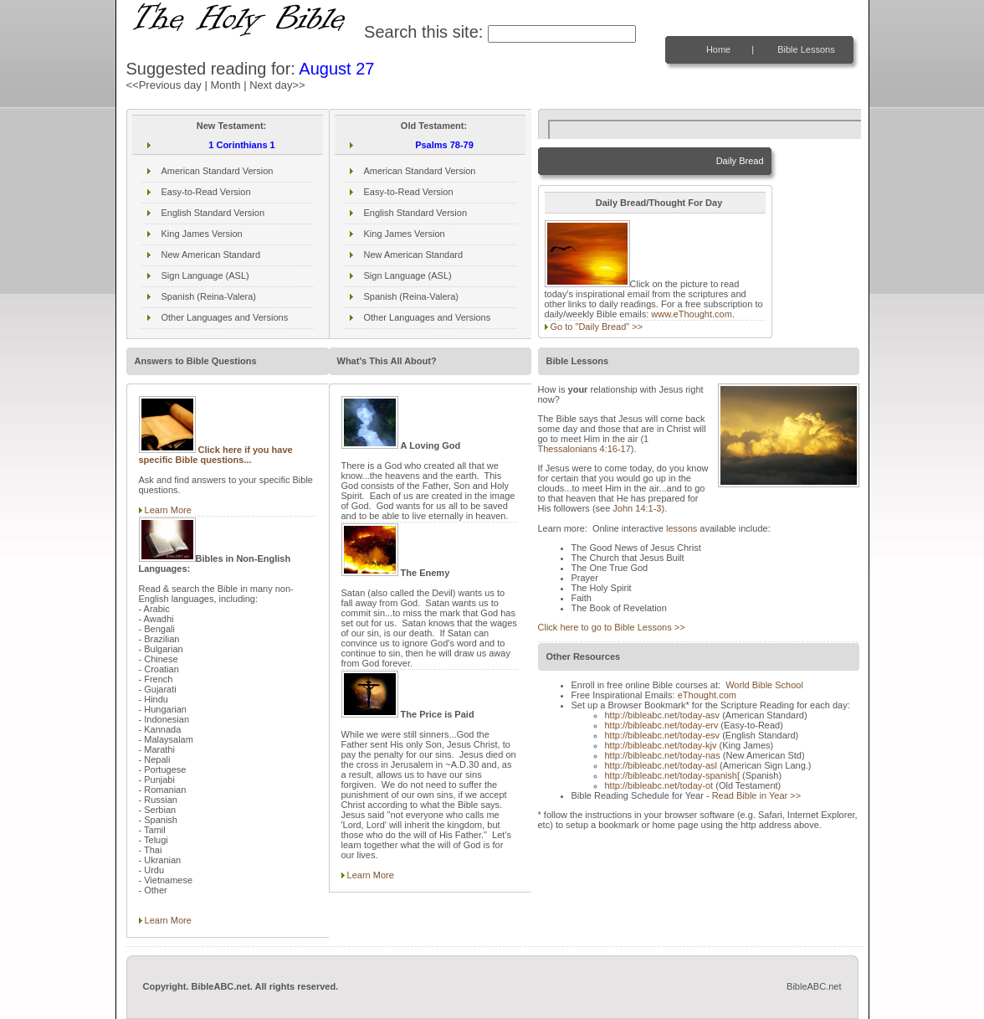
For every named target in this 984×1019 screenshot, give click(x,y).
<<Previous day (164, 85)
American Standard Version (217, 171)
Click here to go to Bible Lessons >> (611, 627)
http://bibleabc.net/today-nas (662, 755)
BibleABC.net (814, 986)
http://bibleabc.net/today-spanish (672, 775)
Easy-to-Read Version (206, 192)
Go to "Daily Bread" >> (597, 327)
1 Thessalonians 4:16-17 (593, 444)
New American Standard (211, 255)
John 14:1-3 (636, 508)
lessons (681, 528)
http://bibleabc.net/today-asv (662, 715)
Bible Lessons (806, 49)
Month (225, 85)
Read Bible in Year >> (756, 795)
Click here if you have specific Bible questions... (216, 455)
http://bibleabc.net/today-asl (661, 765)
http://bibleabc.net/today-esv (662, 735)
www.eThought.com (691, 314)
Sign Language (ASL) (205, 275)
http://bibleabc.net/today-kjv (661, 745)
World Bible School (764, 685)
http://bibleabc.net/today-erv (662, 725)
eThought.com (707, 695)
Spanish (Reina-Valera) (209, 296)
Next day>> (277, 85)
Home (718, 49)
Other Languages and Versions (225, 317)
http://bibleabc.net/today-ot (659, 785)
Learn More (168, 510)
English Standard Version (213, 213)
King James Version (202, 234)
